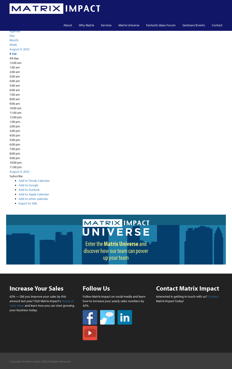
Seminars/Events (193, 25)
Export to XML (28, 203)
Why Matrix (86, 25)
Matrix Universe (128, 25)
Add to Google (28, 185)
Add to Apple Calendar (34, 194)
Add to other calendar (33, 199)
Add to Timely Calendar (34, 181)
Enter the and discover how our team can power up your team (116, 251)
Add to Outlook (29, 190)
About (67, 25)
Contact (217, 25)
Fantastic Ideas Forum (161, 25)
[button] (16, 176)
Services (106, 25)
